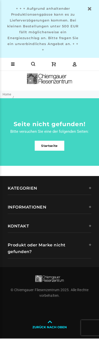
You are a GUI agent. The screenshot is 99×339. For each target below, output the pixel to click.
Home (7, 94)
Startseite (49, 146)
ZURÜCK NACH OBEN (49, 327)
